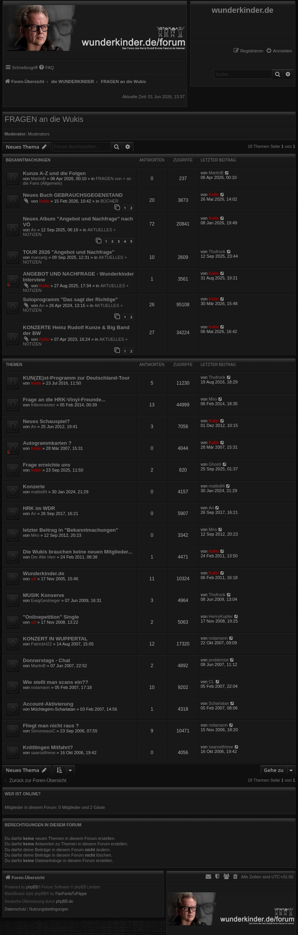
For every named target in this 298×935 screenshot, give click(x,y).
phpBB (32, 887)
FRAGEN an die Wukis (44, 119)
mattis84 (39, 491)
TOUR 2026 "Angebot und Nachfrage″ (68, 252)
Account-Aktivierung (48, 704)
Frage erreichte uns (46, 465)
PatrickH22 (41, 644)
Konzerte (34, 486)
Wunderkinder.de (43, 573)
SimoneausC (43, 731)
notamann (218, 638)
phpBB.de (64, 902)
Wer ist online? (23, 793)
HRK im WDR (39, 508)
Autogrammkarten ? (47, 443)
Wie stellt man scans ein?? (55, 682)
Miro (213, 399)
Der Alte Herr (43, 557)
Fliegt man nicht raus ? (51, 726)
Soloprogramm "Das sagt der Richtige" (70, 299)
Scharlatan (219, 703)
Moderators (39, 134)
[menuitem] (279, 51)
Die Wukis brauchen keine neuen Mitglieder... (77, 552)
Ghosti (215, 464)
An (33, 229)
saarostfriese (43, 752)
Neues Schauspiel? (46, 421)
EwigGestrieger (45, 600)
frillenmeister (43, 404)
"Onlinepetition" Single (51, 617)
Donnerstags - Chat (46, 660)
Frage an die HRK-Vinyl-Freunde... (64, 399)
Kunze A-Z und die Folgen (54, 173)
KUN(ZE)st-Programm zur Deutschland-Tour (76, 378)
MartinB (38, 178)
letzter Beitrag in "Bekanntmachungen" (70, 530)
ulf (33, 578)
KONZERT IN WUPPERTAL (55, 639)
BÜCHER (109, 201)
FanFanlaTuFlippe (71, 894)
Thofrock (217, 251)
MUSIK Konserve (43, 595)
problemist (219, 659)
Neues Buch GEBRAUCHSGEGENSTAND (73, 195)
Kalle (44, 201)
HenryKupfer (221, 616)
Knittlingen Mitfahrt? (48, 747)
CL (211, 681)
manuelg (39, 257)
